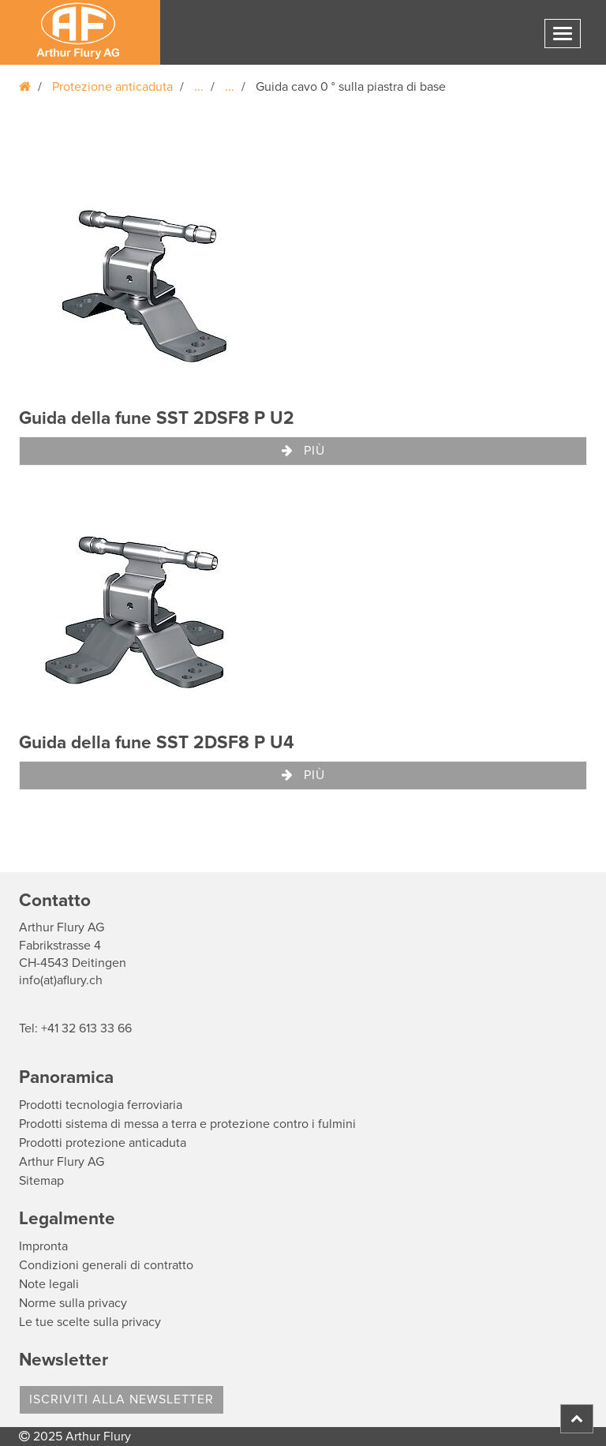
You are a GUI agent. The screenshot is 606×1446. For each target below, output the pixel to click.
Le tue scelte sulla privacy (90, 1322)
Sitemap (41, 1181)
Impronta (43, 1246)
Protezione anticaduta (112, 87)
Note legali (49, 1284)
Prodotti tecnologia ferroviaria (100, 1105)
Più (303, 451)
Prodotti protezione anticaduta (102, 1143)
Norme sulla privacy (73, 1303)
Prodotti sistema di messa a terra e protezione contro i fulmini (187, 1124)
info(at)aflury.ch (61, 980)
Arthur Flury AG (61, 1162)
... (199, 87)
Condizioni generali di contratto (106, 1265)
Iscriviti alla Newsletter (121, 1399)
